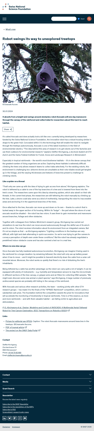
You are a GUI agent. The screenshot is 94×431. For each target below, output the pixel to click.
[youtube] (25, 418)
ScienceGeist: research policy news (16, 412)
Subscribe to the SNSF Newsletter (15, 404)
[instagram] (20, 418)
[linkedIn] (4, 418)
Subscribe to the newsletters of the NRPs (18, 407)
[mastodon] (15, 418)
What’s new (10, 29)
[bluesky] (9, 418)
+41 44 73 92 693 (14, 353)
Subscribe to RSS (9, 410)
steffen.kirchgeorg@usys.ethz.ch (19, 355)
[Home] (17, 9)
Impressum (16, 427)
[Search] (89, 19)
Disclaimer (6, 427)
